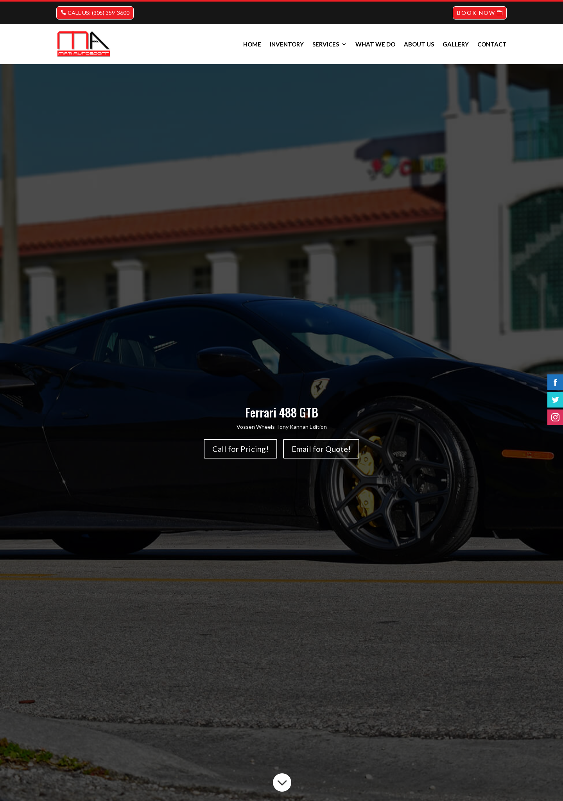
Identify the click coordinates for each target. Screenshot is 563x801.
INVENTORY (287, 44)
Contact (492, 44)
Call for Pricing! (240, 448)
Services (325, 44)
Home (252, 44)
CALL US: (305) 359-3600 (98, 12)
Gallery (456, 44)
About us (419, 44)
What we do (375, 44)
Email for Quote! (321, 448)
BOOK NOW (476, 12)
